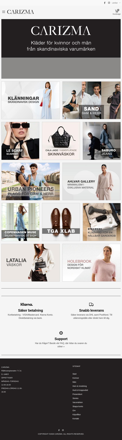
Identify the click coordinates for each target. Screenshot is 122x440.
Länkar (115, 3)
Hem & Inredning (80, 386)
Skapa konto (78, 406)
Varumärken (78, 402)
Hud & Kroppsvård (80, 390)
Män (74, 382)
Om (74, 410)
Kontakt (76, 419)
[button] (117, 12)
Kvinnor (76, 378)
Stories (75, 398)
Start (75, 374)
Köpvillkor (77, 414)
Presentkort (77, 394)
